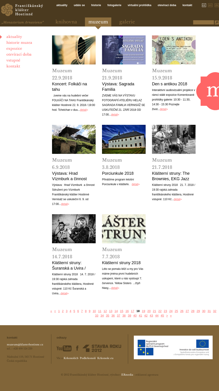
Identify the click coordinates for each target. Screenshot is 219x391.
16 (127, 311)
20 (149, 311)
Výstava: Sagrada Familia (118, 87)
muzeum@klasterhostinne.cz (25, 344)
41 (140, 315)
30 (203, 311)
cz (204, 5)
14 (116, 311)
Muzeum (98, 22)
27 (187, 311)
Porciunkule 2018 (118, 173)
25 (176, 311)
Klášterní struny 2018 (121, 263)
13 (110, 311)
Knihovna (66, 22)
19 (143, 311)
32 (214, 311)
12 (105, 311)
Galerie (127, 22)
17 (132, 311)
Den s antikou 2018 (169, 84)
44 (156, 315)
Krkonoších (71, 358)
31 (209, 311)
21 (154, 311)
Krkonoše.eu (105, 358)
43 (151, 315)
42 (145, 315)
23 (165, 311)
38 (124, 315)
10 (94, 311)
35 (107, 315)
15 (121, 311)
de (216, 5)
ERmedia (127, 374)
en (210, 5)
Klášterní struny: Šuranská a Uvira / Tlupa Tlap (69, 266)
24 (170, 311)
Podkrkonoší (88, 358)
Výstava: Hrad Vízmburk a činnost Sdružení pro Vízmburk (73, 176)
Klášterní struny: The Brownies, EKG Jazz (171, 176)
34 (102, 315)
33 (96, 315)
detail (83, 109)
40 (135, 315)
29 (198, 311)
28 (192, 311)
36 (112, 315)
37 (118, 315)
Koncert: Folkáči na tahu (69, 87)
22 (160, 311)
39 (129, 315)
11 (99, 311)
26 (181, 311)
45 (162, 315)
